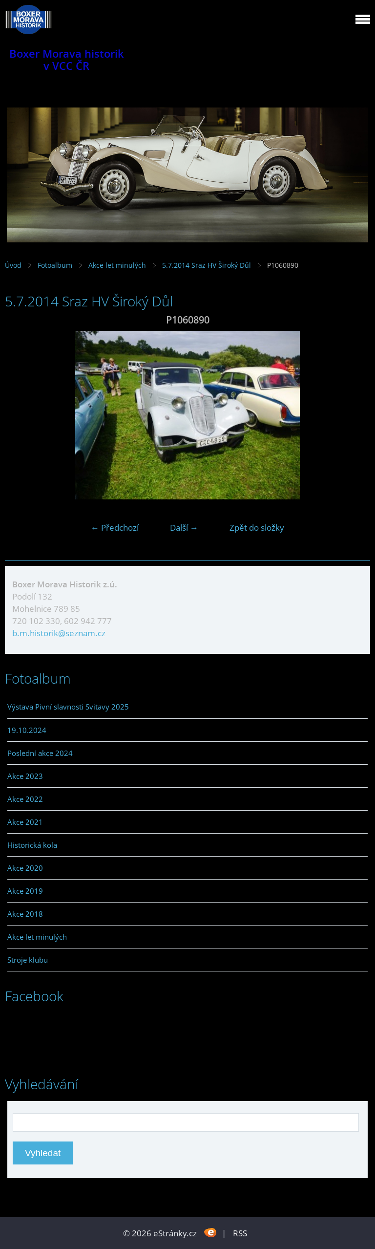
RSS (240, 1233)
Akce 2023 (25, 776)
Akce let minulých (117, 265)
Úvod (13, 265)
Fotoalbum (55, 265)
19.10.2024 (26, 730)
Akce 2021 (25, 822)
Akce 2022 (25, 799)
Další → (184, 527)
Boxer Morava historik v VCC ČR (66, 59)
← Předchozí (115, 527)
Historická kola (32, 845)
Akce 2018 (25, 914)
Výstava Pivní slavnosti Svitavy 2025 (68, 706)
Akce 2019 (25, 891)
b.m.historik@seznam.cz (58, 633)
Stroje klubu (27, 960)
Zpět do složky (256, 527)
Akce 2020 (25, 868)
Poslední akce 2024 (40, 753)
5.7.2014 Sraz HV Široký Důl (207, 265)
